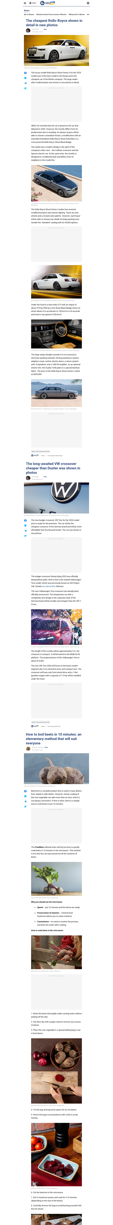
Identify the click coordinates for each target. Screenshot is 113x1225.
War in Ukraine (29, 14)
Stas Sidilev (35, 29)
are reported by (48, 586)
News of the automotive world (41, 451)
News (45, 29)
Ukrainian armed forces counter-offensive (51, 14)
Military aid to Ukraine (77, 14)
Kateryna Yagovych (38, 747)
